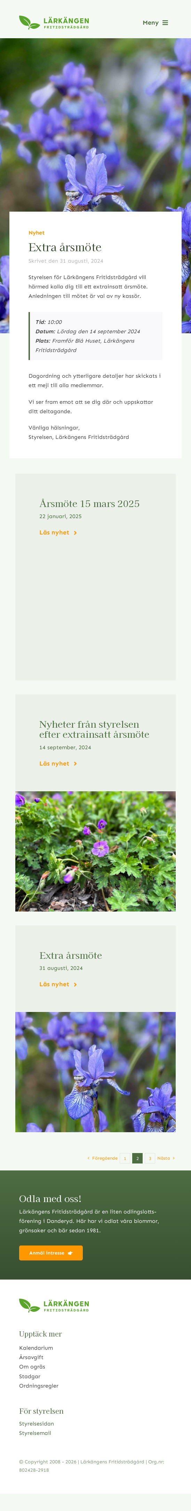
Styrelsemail (35, 1433)
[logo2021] (54, 18)
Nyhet (37, 232)
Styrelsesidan (36, 1423)
